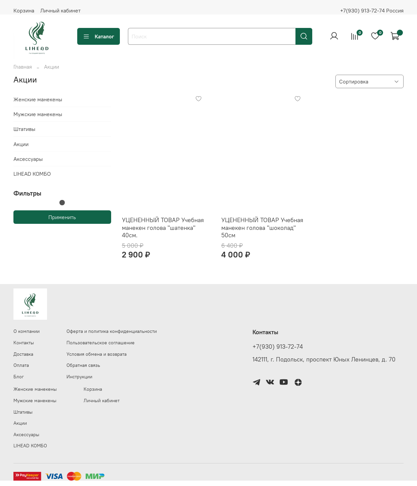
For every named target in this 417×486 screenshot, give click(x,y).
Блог (18, 377)
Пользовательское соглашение (100, 343)
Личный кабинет (60, 10)
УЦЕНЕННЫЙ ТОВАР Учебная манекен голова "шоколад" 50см (262, 227)
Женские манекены (37, 99)
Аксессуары (28, 158)
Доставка (23, 354)
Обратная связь (83, 365)
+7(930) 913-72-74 (277, 346)
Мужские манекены (37, 114)
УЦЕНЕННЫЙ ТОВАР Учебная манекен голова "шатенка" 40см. (163, 227)
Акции (21, 144)
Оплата (21, 365)
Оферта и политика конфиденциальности (111, 331)
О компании (26, 331)
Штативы (24, 129)
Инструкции (79, 377)
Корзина (23, 10)
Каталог (98, 36)
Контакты (23, 343)
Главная (22, 66)
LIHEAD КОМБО (32, 173)
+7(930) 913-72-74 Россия (372, 10)
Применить (62, 217)
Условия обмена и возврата (96, 354)
